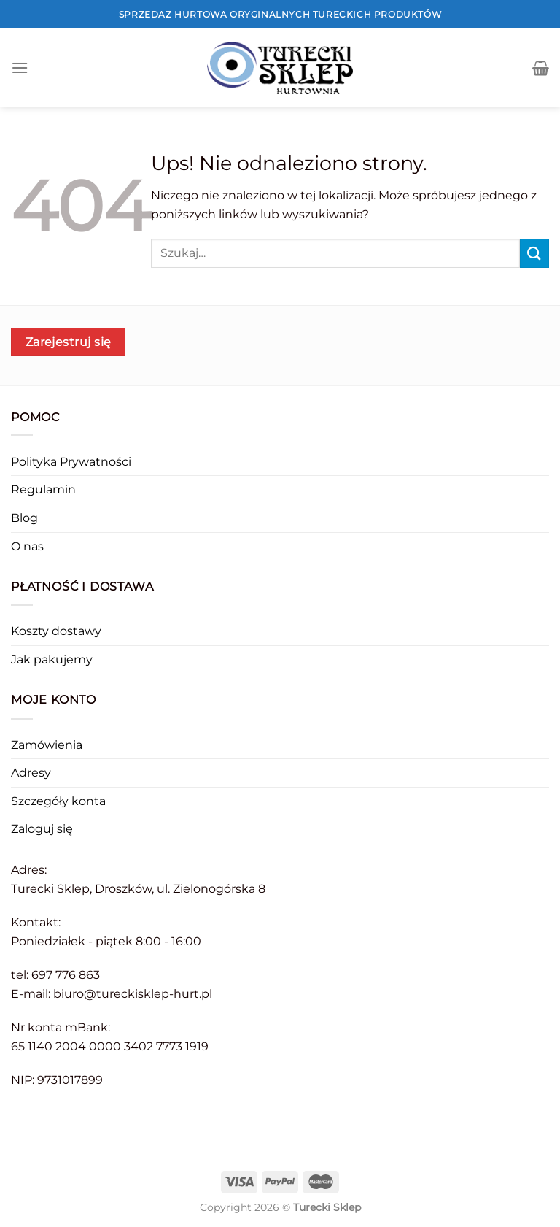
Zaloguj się (42, 829)
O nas (27, 546)
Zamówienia (46, 745)
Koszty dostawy (56, 631)
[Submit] (534, 253)
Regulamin (43, 489)
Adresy (31, 773)
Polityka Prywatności (71, 462)
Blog (24, 518)
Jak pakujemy (52, 659)
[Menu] (19, 67)
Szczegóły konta (58, 801)
